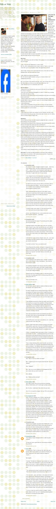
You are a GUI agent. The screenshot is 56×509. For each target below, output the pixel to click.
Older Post (53, 501)
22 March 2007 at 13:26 (31, 379)
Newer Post (23, 501)
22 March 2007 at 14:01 (31, 393)
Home (38, 501)
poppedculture (29, 436)
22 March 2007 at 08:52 (31, 255)
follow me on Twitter (11, 206)
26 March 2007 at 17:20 (31, 446)
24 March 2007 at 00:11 (31, 433)
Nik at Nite (5, 4)
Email (2, 60)
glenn (27, 448)
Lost (54, 158)
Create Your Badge (4, 93)
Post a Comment (26, 498)
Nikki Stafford (29, 284)
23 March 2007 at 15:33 (31, 419)
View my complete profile (6, 54)
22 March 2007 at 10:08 (31, 281)
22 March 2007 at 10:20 (31, 354)
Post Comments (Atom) (32, 504)
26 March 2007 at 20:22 (31, 495)
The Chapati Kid (29, 395)
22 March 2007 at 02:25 (31, 216)
